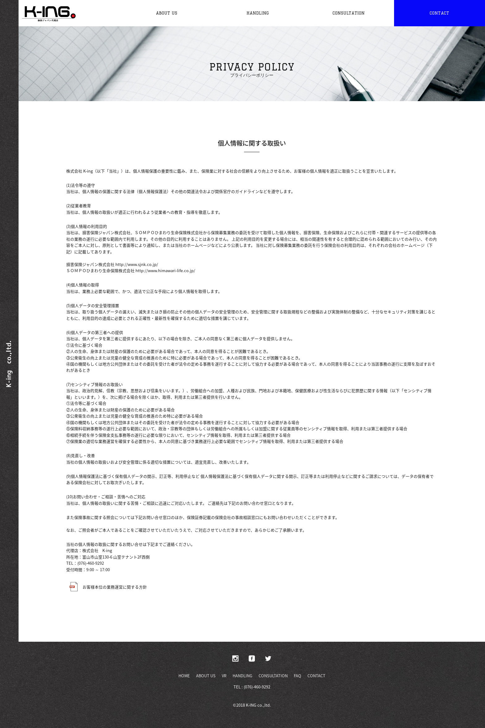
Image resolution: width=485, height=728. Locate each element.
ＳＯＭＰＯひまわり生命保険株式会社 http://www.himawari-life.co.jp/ (130, 270)
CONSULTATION (273, 676)
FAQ (297, 676)
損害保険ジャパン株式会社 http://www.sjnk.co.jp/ (112, 264)
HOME (184, 676)
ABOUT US (206, 676)
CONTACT (316, 676)
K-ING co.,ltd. (258, 705)
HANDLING (242, 676)
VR (224, 676)
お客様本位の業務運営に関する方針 (106, 587)
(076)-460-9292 (90, 563)
